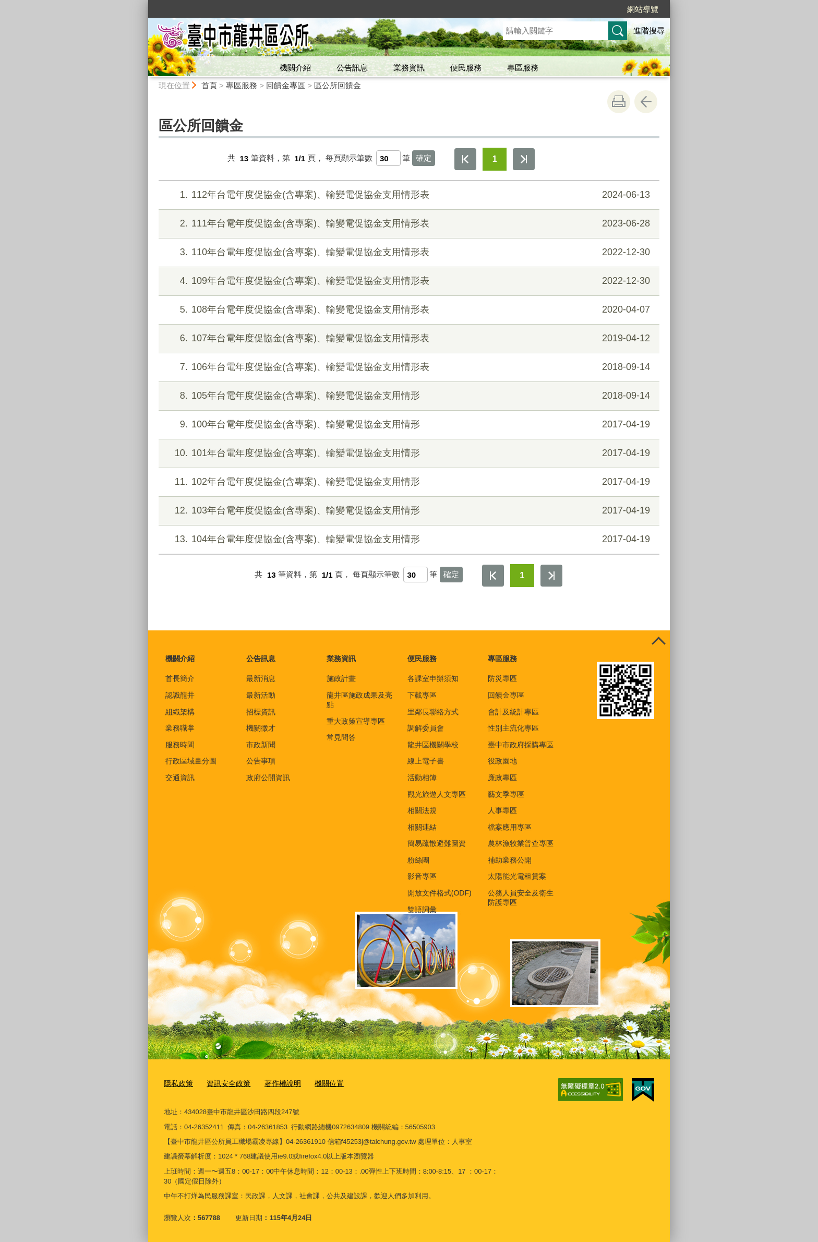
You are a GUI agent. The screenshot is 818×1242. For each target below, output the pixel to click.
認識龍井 (180, 695)
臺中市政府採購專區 (521, 745)
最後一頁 (524, 159)
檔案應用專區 (510, 827)
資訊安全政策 (224, 1083)
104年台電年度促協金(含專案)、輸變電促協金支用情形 (407, 539)
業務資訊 (409, 67)
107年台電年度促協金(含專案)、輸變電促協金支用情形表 (407, 338)
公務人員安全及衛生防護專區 (521, 897)
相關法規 (422, 810)
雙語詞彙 (422, 909)
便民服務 (466, 67)
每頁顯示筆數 (349, 158)
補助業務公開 (510, 860)
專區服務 (522, 67)
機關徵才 (260, 728)
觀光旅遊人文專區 (436, 794)
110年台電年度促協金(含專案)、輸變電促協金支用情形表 (407, 252)
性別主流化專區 (513, 728)
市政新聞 (260, 745)
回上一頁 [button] (645, 101)
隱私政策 (177, 1083)
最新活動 (260, 695)
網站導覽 (642, 9)
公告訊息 (352, 67)
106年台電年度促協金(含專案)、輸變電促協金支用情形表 (407, 367)
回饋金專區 (285, 85)
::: (143, 4)
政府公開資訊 (268, 777)
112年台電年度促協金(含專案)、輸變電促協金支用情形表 (407, 194)
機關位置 (320, 1083)
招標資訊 (260, 712)
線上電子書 (425, 761)
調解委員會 (425, 728)
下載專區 (422, 695)
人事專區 (502, 810)
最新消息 (260, 678)
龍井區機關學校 (433, 745)
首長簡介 (180, 678)
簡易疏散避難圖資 (436, 843)
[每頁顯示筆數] (388, 158)
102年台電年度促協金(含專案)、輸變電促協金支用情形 (407, 481)
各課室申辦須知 (433, 678)
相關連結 (422, 827)
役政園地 (502, 761)
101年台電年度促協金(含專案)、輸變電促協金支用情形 (407, 453)
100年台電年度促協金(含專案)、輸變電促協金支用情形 (407, 424)
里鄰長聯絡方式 (433, 712)
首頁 (209, 85)
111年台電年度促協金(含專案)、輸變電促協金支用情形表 (407, 223)
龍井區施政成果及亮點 (359, 700)
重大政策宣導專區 (356, 721)
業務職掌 (180, 728)
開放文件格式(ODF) (439, 893)
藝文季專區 (506, 794)
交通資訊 (180, 777)
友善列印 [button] (618, 101)
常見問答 (341, 737)
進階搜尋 (649, 30)
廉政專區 (502, 777)
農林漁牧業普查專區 (521, 843)
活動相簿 (422, 777)
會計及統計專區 (513, 712)
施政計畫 (341, 678)
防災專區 (502, 678)
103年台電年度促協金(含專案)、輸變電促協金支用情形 (407, 510)
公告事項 (260, 761)
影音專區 (422, 876)
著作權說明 (276, 1083)
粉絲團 (418, 860)
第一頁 (465, 159)
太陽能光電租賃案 (517, 876)
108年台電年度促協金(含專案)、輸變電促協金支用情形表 (407, 309)
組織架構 (180, 712)
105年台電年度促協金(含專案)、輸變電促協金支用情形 (407, 395)
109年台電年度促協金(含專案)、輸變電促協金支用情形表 (407, 281)
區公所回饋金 (337, 85)
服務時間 (180, 745)
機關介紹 (295, 67)
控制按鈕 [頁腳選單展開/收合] (658, 641)
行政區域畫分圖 (190, 761)
